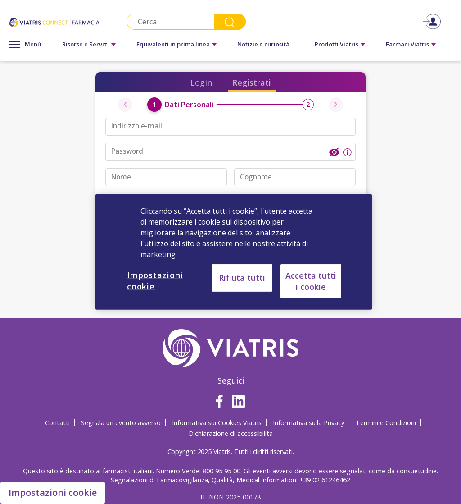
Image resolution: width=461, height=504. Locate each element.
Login (201, 82)
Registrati (251, 82)
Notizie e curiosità (263, 44)
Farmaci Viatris (407, 44)
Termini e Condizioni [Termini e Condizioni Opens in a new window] (386, 422)
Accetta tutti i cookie (310, 281)
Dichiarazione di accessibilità (231, 433)
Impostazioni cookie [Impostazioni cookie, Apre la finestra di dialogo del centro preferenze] (155, 281)
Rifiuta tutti (242, 277)
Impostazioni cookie (53, 492)
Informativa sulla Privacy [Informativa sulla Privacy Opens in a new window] (308, 422)
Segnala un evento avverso (121, 422)
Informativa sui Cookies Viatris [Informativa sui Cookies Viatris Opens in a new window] (217, 422)
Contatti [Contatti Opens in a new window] (57, 422)
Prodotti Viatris (336, 44)
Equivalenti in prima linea (173, 44)
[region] (233, 252)
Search (230, 22)
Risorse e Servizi (85, 44)
